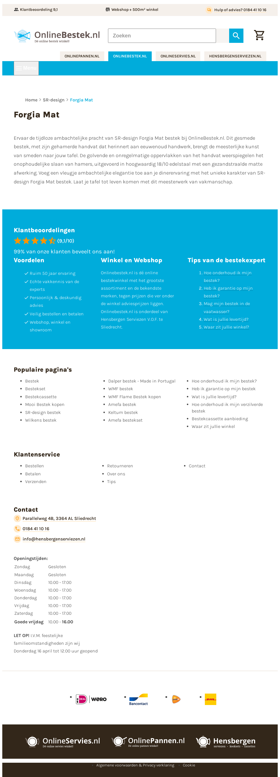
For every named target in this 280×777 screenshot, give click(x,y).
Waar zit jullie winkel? (226, 327)
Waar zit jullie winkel (213, 426)
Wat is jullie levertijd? (226, 319)
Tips (111, 481)
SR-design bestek (43, 412)
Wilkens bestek (41, 420)
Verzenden (36, 481)
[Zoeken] (162, 36)
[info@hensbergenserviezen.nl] (49, 539)
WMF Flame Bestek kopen (134, 396)
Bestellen (34, 465)
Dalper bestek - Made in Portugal (141, 381)
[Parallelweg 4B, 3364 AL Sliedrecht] (55, 518)
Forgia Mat (81, 100)
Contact (197, 465)
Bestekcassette (41, 396)
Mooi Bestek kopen (45, 404)
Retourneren (120, 465)
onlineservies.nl (178, 56)
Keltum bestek (123, 412)
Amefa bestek (122, 404)
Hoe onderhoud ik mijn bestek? (224, 381)
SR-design (54, 100)
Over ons (116, 473)
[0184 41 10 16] (31, 528)
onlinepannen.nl (82, 56)
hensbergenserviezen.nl (235, 56)
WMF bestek (120, 388)
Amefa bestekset (125, 420)
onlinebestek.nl (130, 56)
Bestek (32, 381)
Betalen (33, 473)
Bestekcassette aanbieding (220, 418)
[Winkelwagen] (259, 36)
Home (31, 100)
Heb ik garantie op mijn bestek (224, 388)
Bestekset (35, 388)
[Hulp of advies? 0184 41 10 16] (235, 10)
